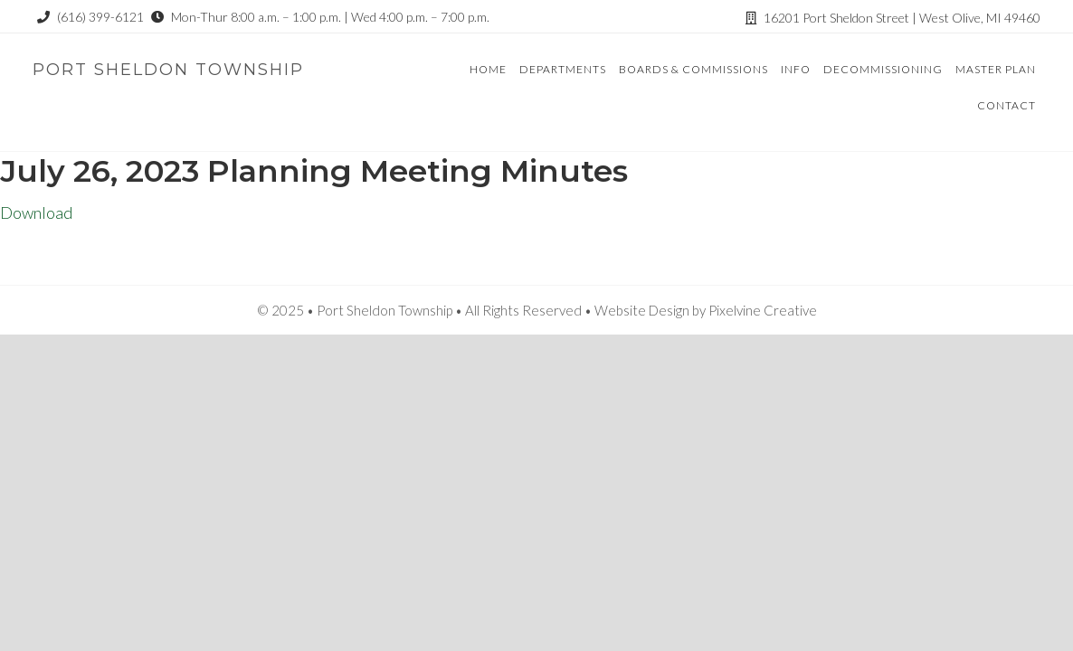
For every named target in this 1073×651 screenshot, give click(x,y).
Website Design (641, 310)
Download (36, 212)
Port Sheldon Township (168, 70)
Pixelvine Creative (762, 310)
